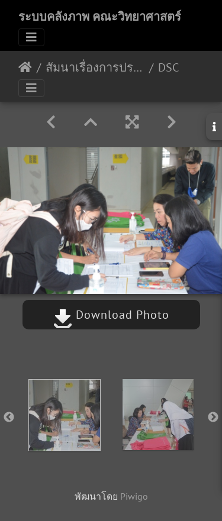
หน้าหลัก (25, 67)
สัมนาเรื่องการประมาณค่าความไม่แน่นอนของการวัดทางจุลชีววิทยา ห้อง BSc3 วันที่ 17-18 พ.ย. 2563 (95, 67)
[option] (64, 415)
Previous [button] (9, 417)
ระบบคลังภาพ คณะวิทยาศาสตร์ (99, 16)
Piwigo (134, 496)
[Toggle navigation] (31, 37)
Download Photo (111, 314)
